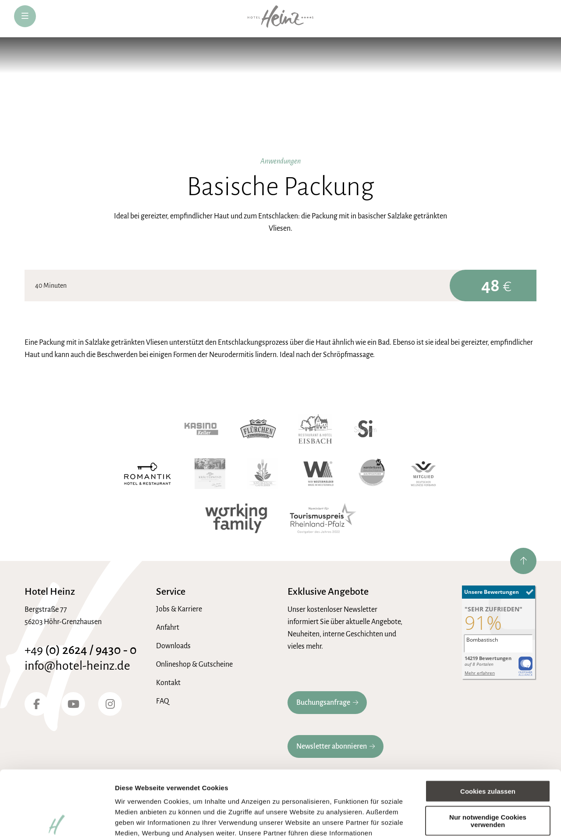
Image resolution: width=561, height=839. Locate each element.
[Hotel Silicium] (365, 429)
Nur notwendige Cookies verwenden (487, 753)
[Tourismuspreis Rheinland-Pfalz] (323, 518)
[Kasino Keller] (201, 429)
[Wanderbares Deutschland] (372, 473)
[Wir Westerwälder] (318, 473)
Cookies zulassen (487, 724)
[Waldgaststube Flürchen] (258, 429)
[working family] (236, 518)
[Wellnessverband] (423, 473)
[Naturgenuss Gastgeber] (262, 473)
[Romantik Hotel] (147, 473)
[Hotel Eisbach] (315, 429)
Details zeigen (137, 821)
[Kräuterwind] (210, 473)
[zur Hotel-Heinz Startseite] (280, 18)
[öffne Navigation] (25, 16)
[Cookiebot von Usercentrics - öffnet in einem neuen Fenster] (56, 821)
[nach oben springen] (523, 561)
